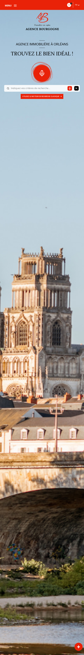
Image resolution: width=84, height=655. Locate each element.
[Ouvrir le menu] (10, 5)
